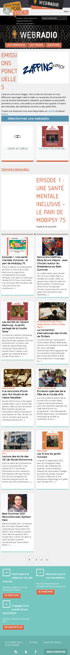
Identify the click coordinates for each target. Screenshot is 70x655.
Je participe (12, 595)
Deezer (4, 114)
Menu (66, 11)
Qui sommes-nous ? (14, 642)
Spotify (51, 111)
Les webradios (16, 45)
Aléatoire (53, 45)
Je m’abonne (45, 592)
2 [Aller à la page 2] (36, 559)
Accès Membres (12, 645)
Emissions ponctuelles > (25, 23)
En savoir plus (13, 627)
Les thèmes (36, 45)
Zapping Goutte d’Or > (24, 21)
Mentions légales (52, 642)
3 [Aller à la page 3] (41, 559)
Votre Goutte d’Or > (30, 18)
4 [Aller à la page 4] (46, 559)
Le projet (33, 642)
